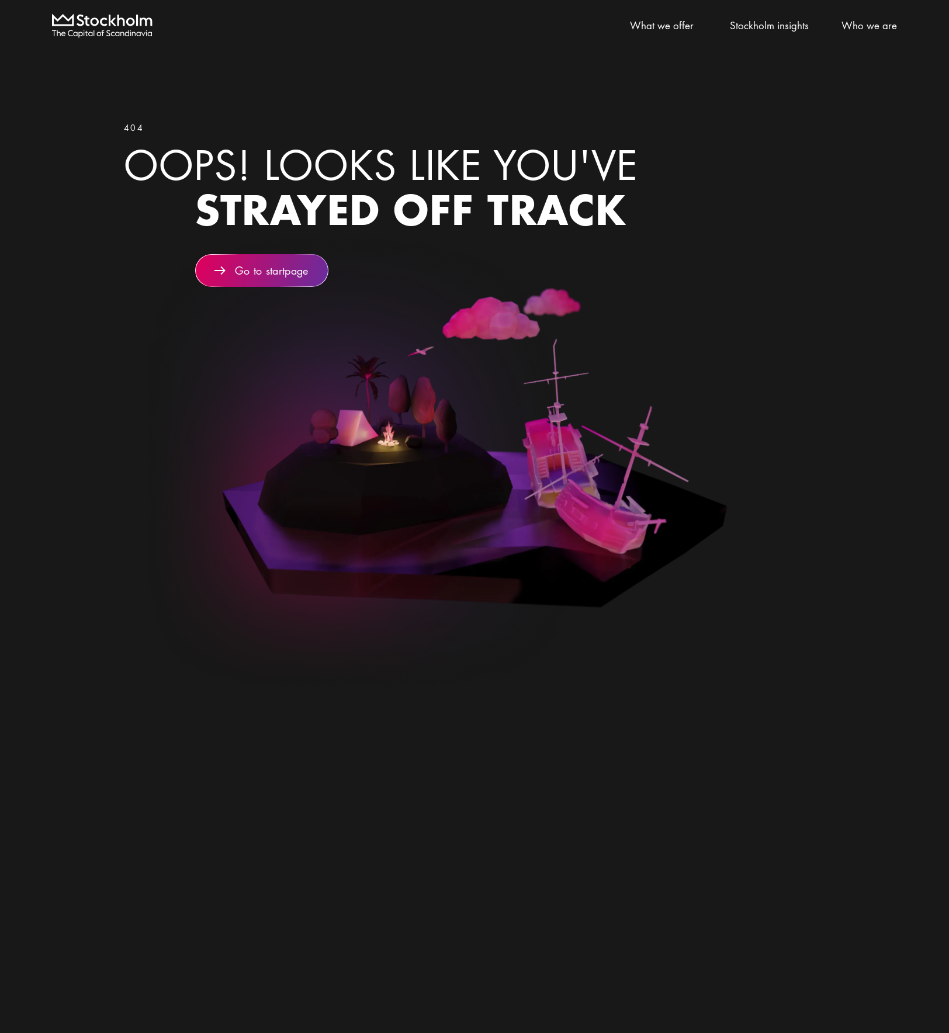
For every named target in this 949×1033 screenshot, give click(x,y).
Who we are (869, 25)
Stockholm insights (774, 25)
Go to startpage (261, 270)
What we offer (667, 25)
